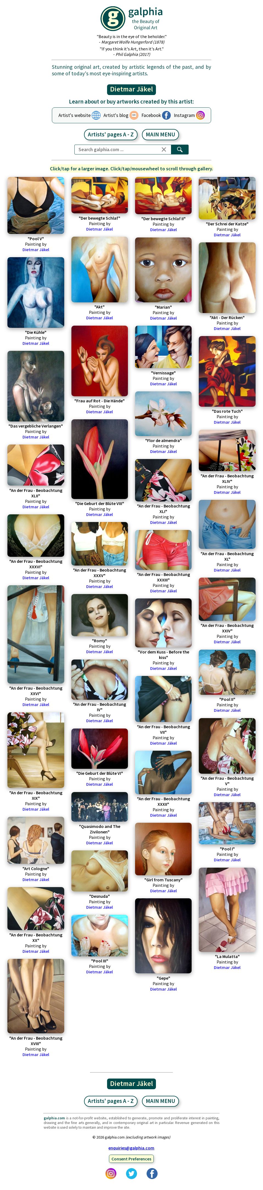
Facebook (151, 115)
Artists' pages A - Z (111, 134)
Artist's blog (115, 115)
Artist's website (74, 115)
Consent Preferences (131, 1159)
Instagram (184, 115)
